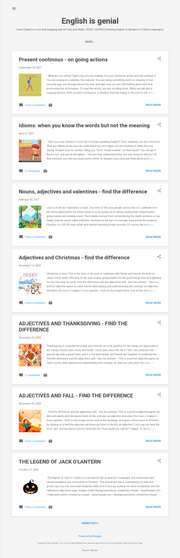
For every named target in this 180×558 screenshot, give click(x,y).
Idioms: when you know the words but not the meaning (84, 125)
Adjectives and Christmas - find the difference (74, 257)
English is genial (90, 21)
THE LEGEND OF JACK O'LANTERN (60, 462)
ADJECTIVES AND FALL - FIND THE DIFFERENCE (76, 395)
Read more (153, 104)
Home (82, 41)
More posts (90, 523)
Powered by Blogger (90, 536)
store (97, 41)
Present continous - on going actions (63, 59)
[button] (159, 58)
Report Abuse (90, 550)
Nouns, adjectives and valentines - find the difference (83, 191)
